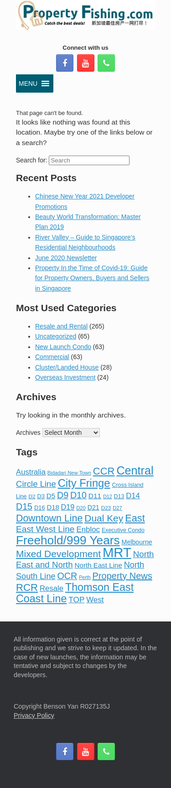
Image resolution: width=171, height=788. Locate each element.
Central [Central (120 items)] (134, 470)
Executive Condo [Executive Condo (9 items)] (123, 530)
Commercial (52, 356)
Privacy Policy (34, 715)
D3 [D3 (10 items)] (41, 496)
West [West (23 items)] (95, 599)
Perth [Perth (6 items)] (84, 577)
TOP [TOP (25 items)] (76, 599)
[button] (28, 83)
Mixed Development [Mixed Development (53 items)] (58, 553)
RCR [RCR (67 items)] (27, 587)
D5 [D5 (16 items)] (51, 496)
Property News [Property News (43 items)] (122, 576)
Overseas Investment (65, 377)
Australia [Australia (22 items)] (31, 472)
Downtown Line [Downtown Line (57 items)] (49, 518)
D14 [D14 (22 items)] (133, 495)
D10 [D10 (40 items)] (78, 495)
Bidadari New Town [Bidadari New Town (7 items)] (69, 472)
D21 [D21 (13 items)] (93, 507)
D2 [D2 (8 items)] (31, 496)
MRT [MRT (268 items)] (117, 552)
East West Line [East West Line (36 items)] (45, 529)
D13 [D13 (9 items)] (119, 496)
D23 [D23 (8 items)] (106, 508)
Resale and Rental (61, 326)
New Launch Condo (63, 346)
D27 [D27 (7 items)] (117, 508)
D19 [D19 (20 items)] (68, 507)
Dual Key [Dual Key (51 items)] (103, 518)
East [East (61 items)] (135, 518)
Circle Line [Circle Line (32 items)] (36, 484)
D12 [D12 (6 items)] (107, 496)
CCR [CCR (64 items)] (104, 471)
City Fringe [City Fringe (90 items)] (84, 483)
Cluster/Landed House (66, 367)
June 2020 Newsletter (66, 257)
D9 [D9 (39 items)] (62, 495)
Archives (28, 432)
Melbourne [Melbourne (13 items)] (137, 542)
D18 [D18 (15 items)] (53, 507)
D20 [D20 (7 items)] (81, 508)
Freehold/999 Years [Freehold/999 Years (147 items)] (68, 540)
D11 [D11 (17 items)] (94, 496)
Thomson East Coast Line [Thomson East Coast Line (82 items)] (75, 593)
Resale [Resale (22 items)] (51, 588)
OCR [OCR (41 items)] (67, 576)
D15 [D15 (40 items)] (24, 506)
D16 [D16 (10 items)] (39, 507)
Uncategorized (55, 336)
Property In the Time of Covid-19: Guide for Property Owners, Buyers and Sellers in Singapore (92, 278)
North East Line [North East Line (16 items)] (98, 565)
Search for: (31, 160)
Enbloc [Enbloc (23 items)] (88, 529)
